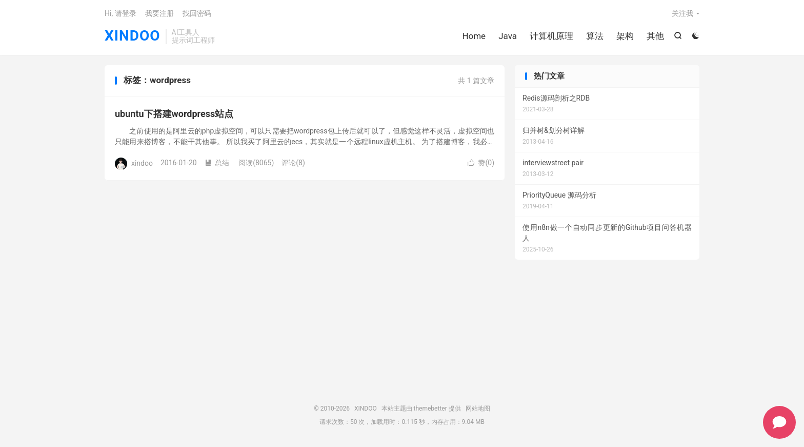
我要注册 (159, 13)
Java (507, 36)
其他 (655, 36)
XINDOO (132, 36)
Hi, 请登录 (120, 13)
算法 (595, 36)
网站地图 (478, 408)
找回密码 (197, 13)
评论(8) (293, 163)
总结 (217, 163)
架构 (625, 36)
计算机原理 (551, 36)
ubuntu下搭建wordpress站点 (174, 113)
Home (474, 36)
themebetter (430, 408)
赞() (481, 163)
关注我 (682, 13)
